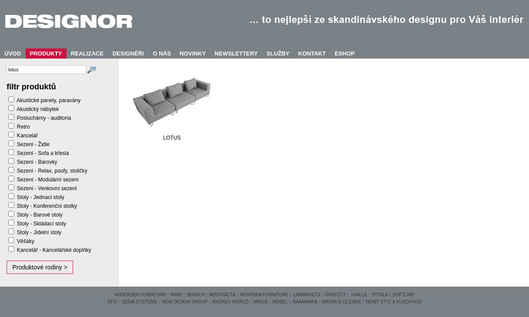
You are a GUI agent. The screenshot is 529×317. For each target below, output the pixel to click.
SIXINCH (196, 294)
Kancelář (27, 136)
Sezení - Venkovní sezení (47, 188)
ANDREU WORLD (230, 301)
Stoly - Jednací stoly (40, 197)
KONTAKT (312, 53)
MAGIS (260, 301)
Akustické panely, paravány (49, 100)
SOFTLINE (403, 294)
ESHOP (345, 53)
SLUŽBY (278, 53)
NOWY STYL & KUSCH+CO (393, 301)
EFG (112, 301)
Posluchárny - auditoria (44, 118)
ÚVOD (12, 53)
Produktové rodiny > (39, 267)
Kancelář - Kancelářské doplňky (54, 250)
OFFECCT (335, 294)
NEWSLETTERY (236, 53)
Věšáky (25, 241)
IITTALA (379, 294)
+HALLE (358, 294)
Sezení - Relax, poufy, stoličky (52, 171)
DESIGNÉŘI (128, 53)
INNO (176, 294)
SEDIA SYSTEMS (139, 301)
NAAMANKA (305, 301)
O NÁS (162, 53)
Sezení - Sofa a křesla (43, 153)
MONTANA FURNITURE (264, 294)
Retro (23, 127)
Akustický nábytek (38, 109)
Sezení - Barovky (37, 162)
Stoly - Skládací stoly (41, 224)
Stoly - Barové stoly (39, 215)
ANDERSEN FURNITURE (140, 294)
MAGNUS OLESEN (341, 301)
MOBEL (280, 301)
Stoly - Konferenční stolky (47, 206)
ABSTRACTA (222, 294)
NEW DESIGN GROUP (185, 301)
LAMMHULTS (306, 294)
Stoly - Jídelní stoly (39, 232)
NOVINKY (193, 53)
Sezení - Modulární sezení (47, 180)
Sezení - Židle (33, 144)
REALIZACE (87, 53)
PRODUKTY (46, 53)
